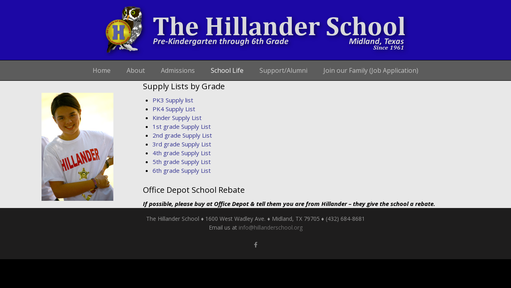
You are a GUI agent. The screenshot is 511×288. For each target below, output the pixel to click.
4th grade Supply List (182, 153)
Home (102, 70)
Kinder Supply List (177, 118)
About (136, 70)
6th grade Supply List (182, 170)
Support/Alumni (283, 70)
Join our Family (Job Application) (370, 70)
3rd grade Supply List (182, 144)
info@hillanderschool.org (271, 227)
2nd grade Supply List (182, 135)
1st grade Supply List (182, 126)
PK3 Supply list (173, 100)
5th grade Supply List (182, 162)
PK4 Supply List (174, 109)
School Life (227, 70)
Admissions (178, 70)
